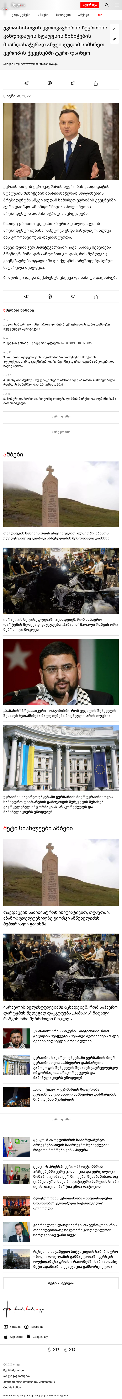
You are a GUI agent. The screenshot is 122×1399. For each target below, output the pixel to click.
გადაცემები (21, 15)
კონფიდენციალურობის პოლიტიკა (29, 1382)
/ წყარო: (36, 64)
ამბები (43, 15)
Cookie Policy (12, 1387)
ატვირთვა (90, 5)
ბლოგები (63, 15)
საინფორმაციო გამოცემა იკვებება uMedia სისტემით (36, 1395)
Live (99, 15)
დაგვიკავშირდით (16, 1376)
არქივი (83, 15)
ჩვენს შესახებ (13, 1370)
